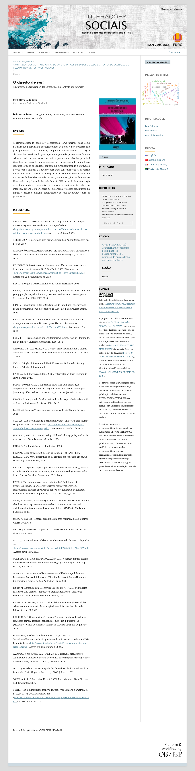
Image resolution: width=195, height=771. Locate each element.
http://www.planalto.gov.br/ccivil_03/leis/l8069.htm (40, 327)
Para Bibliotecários (154, 135)
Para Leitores (151, 126)
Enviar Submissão (157, 62)
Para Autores (151, 130)
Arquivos (44, 52)
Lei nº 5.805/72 (115, 326)
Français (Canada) (157, 164)
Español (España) (157, 159)
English (152, 155)
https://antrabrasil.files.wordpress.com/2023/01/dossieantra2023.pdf (49, 272)
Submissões (61, 52)
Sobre (17, 52)
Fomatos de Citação (114, 223)
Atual (30, 52)
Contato (93, 52)
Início (16, 61)
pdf (105, 157)
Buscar (174, 52)
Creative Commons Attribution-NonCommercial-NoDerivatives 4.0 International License (117, 307)
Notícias (78, 52)
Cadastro (166, 9)
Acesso (178, 9)
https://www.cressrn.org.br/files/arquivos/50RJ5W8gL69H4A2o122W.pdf (51, 548)
